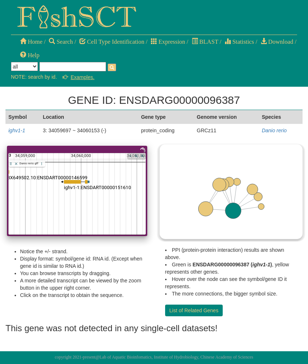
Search (61, 41)
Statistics (239, 41)
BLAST (205, 41)
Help (29, 55)
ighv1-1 (16, 130)
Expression (168, 41)
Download (277, 41)
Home (31, 41)
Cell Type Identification (111, 41)
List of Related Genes (194, 310)
